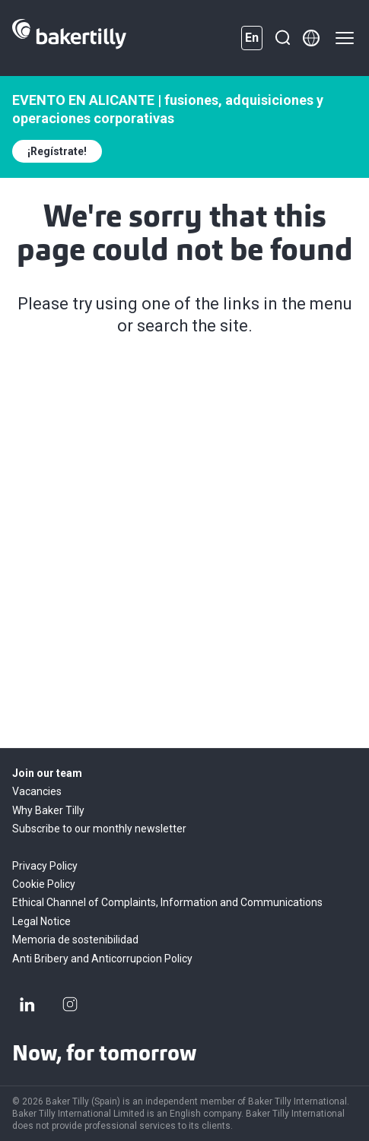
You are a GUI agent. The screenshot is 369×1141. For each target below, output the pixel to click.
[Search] (282, 38)
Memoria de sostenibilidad (75, 939)
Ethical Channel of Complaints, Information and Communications (167, 902)
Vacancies (37, 791)
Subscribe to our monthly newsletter (99, 828)
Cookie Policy (43, 884)
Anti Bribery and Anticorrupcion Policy (102, 958)
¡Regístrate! (57, 151)
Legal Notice (41, 921)
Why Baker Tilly (48, 810)
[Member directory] (311, 38)
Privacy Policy (45, 866)
